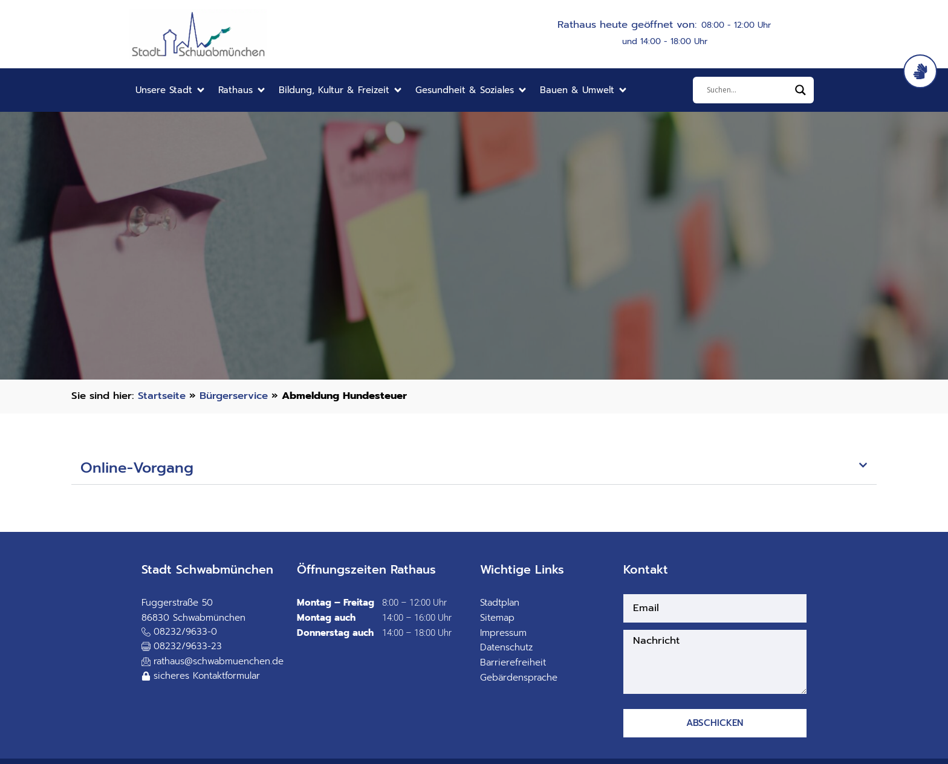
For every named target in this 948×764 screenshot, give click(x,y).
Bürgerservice (234, 395)
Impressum (503, 632)
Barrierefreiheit (513, 662)
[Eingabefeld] (748, 90)
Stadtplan (499, 602)
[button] (170, 90)
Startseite (162, 395)
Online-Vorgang (136, 468)
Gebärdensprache (518, 677)
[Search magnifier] (800, 90)
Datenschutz (506, 647)
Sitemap (497, 617)
